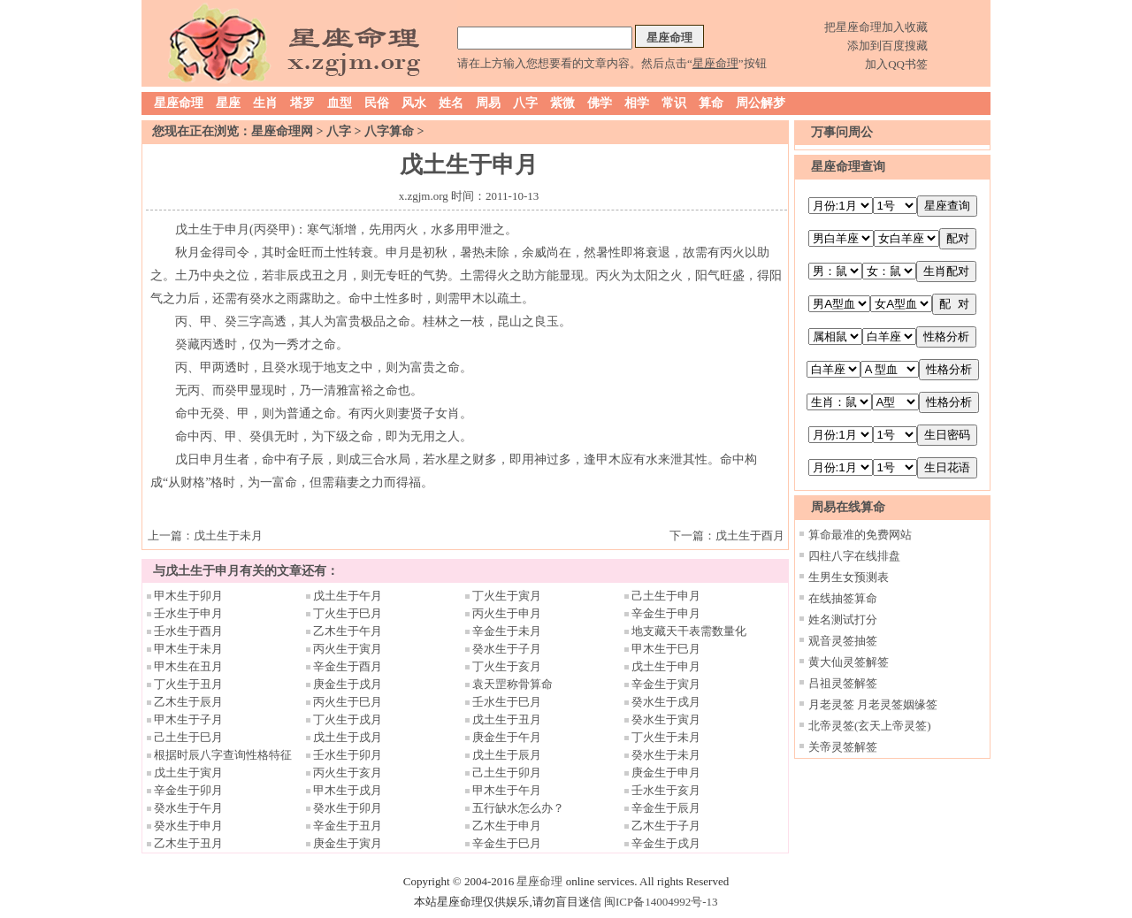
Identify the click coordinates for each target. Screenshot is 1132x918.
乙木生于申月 (506, 825)
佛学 (599, 103)
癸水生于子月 (506, 648)
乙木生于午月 (347, 631)
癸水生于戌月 (665, 701)
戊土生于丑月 (506, 719)
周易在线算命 (848, 507)
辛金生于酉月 (347, 666)
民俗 (376, 103)
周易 (488, 103)
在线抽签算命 (842, 598)
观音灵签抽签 (842, 640)
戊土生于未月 (228, 535)
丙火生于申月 (506, 613)
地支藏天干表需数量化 (688, 631)
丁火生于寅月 (506, 595)
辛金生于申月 (665, 613)
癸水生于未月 (665, 754)
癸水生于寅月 (665, 719)
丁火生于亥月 (506, 666)
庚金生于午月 (506, 737)
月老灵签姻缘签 (897, 704)
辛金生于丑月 (347, 825)
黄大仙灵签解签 (848, 662)
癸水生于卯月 (347, 808)
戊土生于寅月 (188, 772)
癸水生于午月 (188, 808)
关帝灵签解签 (842, 747)
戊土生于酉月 (749, 535)
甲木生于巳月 (665, 648)
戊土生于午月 (347, 595)
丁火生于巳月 (347, 613)
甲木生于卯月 (188, 595)
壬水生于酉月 (188, 631)
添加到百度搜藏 (887, 45)
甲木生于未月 (188, 648)
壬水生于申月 (188, 613)
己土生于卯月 (506, 772)
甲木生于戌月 (347, 790)
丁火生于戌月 (347, 719)
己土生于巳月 (188, 737)
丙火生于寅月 (347, 648)
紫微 (562, 103)
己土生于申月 (665, 595)
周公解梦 (760, 103)
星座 (228, 103)
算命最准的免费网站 (860, 534)
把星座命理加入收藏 (876, 27)
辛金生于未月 (506, 631)
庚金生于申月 (665, 772)
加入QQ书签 (896, 64)
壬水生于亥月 (665, 790)
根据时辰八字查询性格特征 (223, 754)
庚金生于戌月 (347, 684)
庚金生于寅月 (347, 843)
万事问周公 (842, 132)
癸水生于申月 (188, 825)
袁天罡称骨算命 (512, 684)
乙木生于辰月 (188, 701)
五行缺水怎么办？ (524, 808)
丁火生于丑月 (188, 684)
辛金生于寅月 (665, 684)
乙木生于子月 (665, 825)
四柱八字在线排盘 (854, 555)
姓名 (451, 103)
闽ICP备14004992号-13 (661, 901)
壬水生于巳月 (506, 701)
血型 (339, 103)
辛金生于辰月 (665, 808)
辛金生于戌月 (665, 843)
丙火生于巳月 (347, 701)
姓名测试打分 (842, 619)
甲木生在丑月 (188, 666)
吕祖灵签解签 (842, 683)
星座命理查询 (848, 166)
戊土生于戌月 (347, 737)
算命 (711, 103)
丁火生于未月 (665, 737)
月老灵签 (831, 704)
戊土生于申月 (665, 666)
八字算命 (389, 131)
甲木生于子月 (188, 719)
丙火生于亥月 (347, 772)
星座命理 (178, 103)
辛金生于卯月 (188, 790)
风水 (414, 103)
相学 (636, 103)
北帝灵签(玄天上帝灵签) (869, 725)
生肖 (265, 103)
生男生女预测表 (848, 577)
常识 (674, 103)
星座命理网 (282, 131)
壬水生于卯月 (347, 754)
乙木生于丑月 (188, 843)
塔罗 (302, 103)
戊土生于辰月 (506, 754)
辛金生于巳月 (506, 843)
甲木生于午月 (506, 790)
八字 (525, 103)
